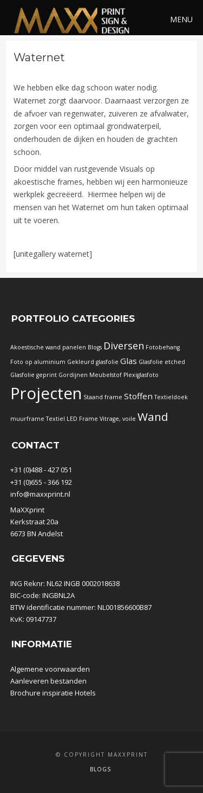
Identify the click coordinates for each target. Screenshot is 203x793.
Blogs (100, 769)
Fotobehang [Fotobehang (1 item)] (163, 347)
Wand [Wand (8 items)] (152, 416)
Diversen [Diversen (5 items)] (123, 345)
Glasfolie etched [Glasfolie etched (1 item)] (162, 362)
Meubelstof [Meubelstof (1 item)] (105, 375)
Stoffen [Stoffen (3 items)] (138, 396)
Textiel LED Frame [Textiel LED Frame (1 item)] (72, 418)
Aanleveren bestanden (48, 681)
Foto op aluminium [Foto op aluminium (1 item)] (38, 362)
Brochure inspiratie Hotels (53, 693)
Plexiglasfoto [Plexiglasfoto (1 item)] (141, 375)
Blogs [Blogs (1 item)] (95, 347)
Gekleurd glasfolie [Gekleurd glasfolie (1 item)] (93, 362)
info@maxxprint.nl (40, 494)
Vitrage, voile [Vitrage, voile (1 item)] (118, 418)
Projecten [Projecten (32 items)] (46, 393)
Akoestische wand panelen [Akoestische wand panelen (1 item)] (48, 347)
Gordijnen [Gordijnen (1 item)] (73, 375)
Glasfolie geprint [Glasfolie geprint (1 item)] (33, 375)
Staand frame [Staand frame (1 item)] (102, 397)
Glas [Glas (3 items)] (128, 360)
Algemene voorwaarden (50, 669)
